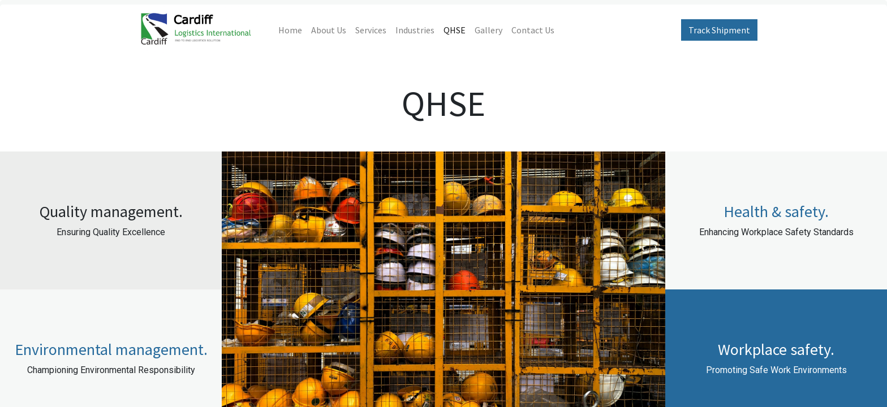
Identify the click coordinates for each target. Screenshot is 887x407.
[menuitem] (290, 30)
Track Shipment (719, 30)
